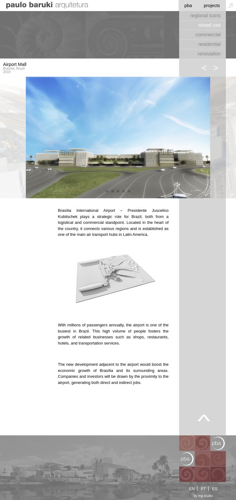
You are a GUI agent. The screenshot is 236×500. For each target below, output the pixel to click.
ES (214, 489)
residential (209, 44)
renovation (209, 53)
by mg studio (203, 496)
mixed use (209, 25)
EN (192, 489)
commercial (208, 34)
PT (203, 489)
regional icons (205, 15)
